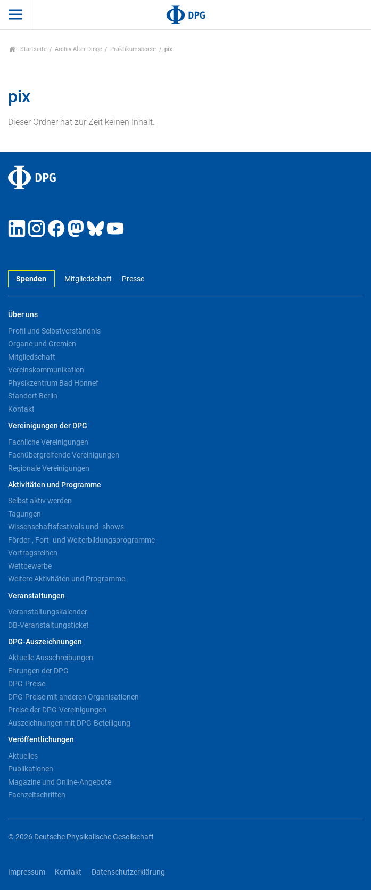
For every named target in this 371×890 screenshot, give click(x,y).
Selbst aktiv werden (40, 500)
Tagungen (24, 514)
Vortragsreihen (32, 552)
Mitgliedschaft (88, 279)
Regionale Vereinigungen (48, 468)
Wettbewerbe (30, 566)
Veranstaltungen (36, 596)
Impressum (26, 872)
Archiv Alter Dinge (78, 49)
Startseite (28, 49)
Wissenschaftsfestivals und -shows (66, 526)
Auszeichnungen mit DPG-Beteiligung (69, 723)
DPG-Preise (26, 683)
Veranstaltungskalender (47, 612)
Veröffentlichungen (41, 739)
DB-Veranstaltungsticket (48, 625)
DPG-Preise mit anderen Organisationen (73, 697)
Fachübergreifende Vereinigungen (63, 455)
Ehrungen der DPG (38, 671)
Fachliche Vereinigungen (48, 442)
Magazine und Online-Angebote (59, 782)
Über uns (23, 314)
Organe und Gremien (42, 343)
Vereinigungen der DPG (47, 425)
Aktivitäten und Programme (54, 484)
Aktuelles (23, 756)
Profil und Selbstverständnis (54, 331)
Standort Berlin (32, 396)
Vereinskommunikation (46, 369)
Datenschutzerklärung (128, 872)
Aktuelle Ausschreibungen (50, 657)
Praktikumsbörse (133, 49)
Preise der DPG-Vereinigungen (57, 709)
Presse (133, 279)
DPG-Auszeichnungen (45, 641)
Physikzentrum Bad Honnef (53, 383)
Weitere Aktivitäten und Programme (66, 579)
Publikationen (30, 768)
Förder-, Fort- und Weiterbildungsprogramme (81, 540)
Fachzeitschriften (36, 795)
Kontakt (21, 409)
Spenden (31, 279)
